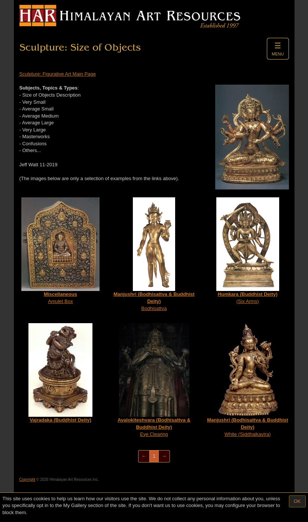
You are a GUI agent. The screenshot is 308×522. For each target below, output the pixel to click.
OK (297, 501)
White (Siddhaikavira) (247, 380)
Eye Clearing (154, 380)
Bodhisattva (154, 254)
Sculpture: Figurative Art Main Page (57, 74)
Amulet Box (60, 250)
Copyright (27, 479)
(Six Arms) (247, 250)
